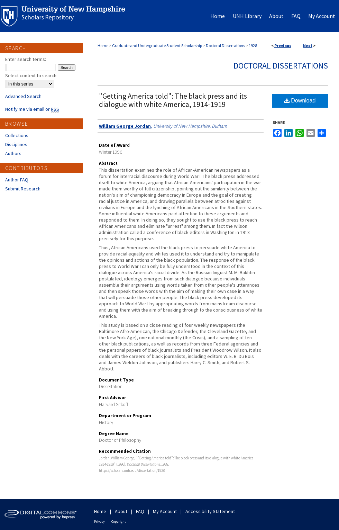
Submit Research (22, 189)
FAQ (140, 511)
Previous (282, 45)
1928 (253, 45)
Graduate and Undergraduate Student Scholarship (157, 45)
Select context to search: (31, 75)
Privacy (99, 521)
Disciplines (16, 144)
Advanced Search (23, 96)
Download (300, 101)
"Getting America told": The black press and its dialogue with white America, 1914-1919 (173, 100)
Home (103, 45)
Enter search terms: (25, 59)
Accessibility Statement (210, 511)
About (121, 511)
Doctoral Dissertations (225, 45)
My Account (165, 511)
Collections (16, 135)
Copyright (118, 521)
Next (307, 45)
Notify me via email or (32, 109)
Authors (13, 153)
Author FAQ (16, 180)
